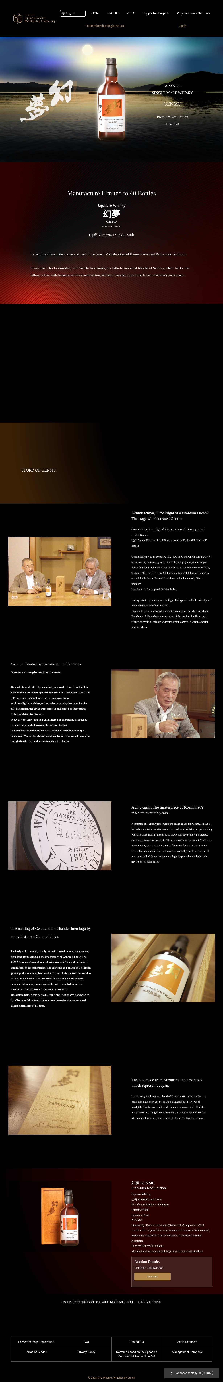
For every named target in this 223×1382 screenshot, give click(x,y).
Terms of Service (36, 1352)
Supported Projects (156, 13)
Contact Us (136, 1342)
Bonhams (152, 1276)
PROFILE (113, 13)
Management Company (187, 1352)
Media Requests (187, 1342)
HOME (96, 13)
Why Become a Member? (193, 13)
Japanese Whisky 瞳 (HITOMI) (191, 1373)
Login (182, 25)
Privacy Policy (86, 1352)
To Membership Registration (104, 25)
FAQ (86, 1342)
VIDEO (131, 13)
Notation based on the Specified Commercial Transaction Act (136, 1354)
